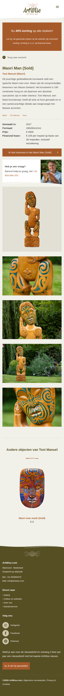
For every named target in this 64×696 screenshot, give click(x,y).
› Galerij (6, 595)
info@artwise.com (15, 581)
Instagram (15, 625)
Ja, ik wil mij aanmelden (16, 666)
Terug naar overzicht (14, 57)
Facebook (15, 633)
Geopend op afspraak (12, 571)
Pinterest (14, 641)
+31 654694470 (14, 577)
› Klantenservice (9, 606)
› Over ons (7, 603)
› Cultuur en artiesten (12, 599)
